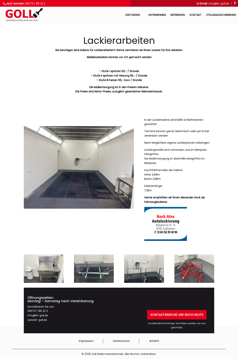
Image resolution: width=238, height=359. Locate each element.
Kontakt (196, 15)
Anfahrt (154, 341)
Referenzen (178, 15)
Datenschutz (121, 341)
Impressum (86, 341)
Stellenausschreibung (221, 15)
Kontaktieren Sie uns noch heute (176, 315)
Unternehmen (157, 15)
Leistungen (132, 15)
